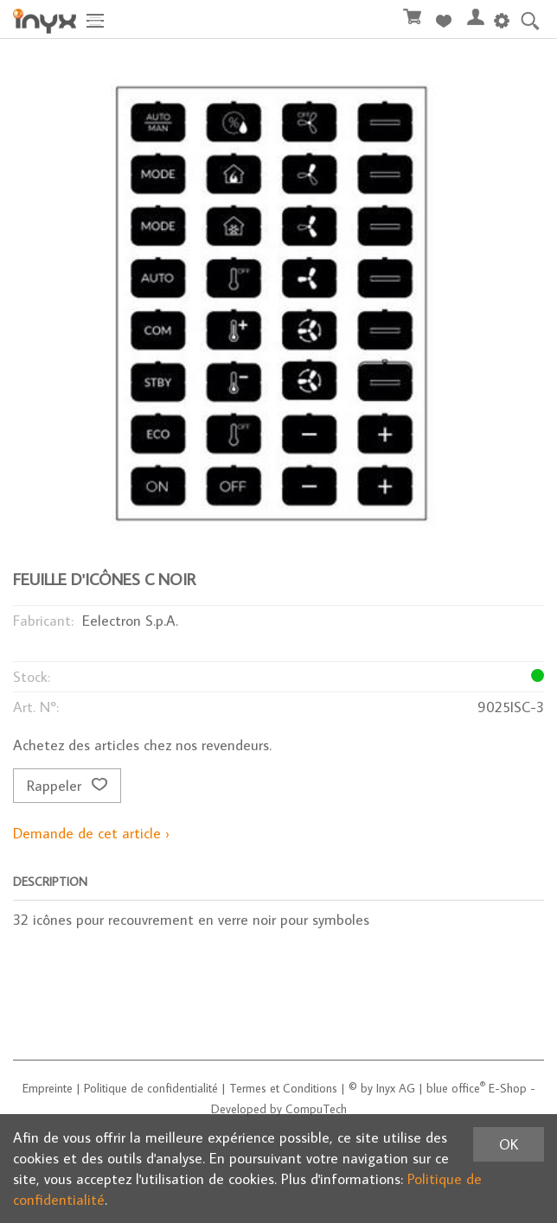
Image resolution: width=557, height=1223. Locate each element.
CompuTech (316, 1109)
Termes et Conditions (283, 1088)
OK (508, 1144)
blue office (455, 1088)
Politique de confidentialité (151, 1088)
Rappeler (67, 785)
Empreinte (47, 1088)
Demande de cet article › (91, 833)
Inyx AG (395, 1088)
